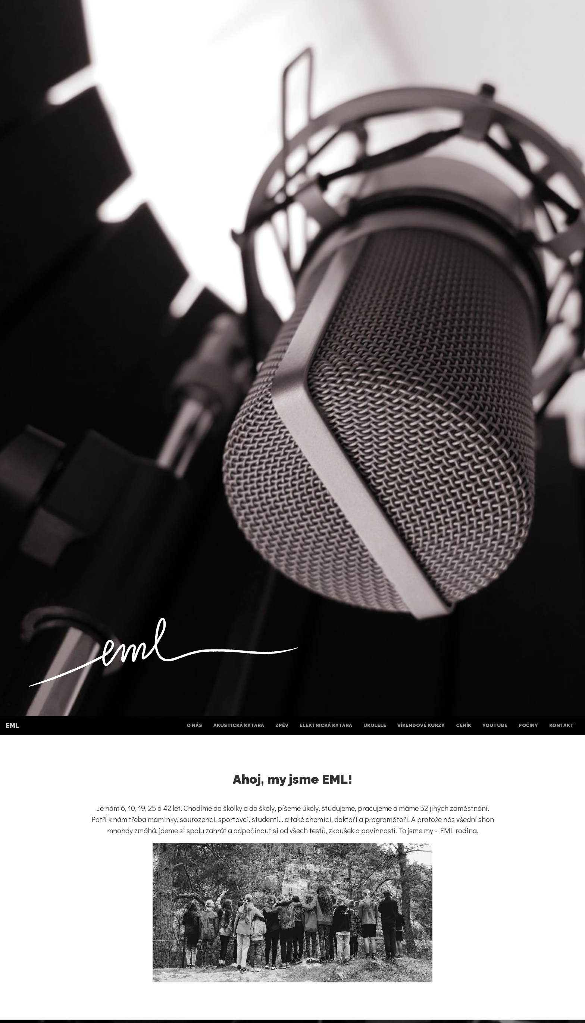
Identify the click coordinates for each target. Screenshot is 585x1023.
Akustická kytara (238, 725)
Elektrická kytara (326, 725)
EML (12, 725)
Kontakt (561, 725)
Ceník (463, 725)
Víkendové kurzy (421, 725)
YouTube (494, 725)
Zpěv (281, 725)
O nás (194, 725)
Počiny (528, 725)
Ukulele (374, 725)
